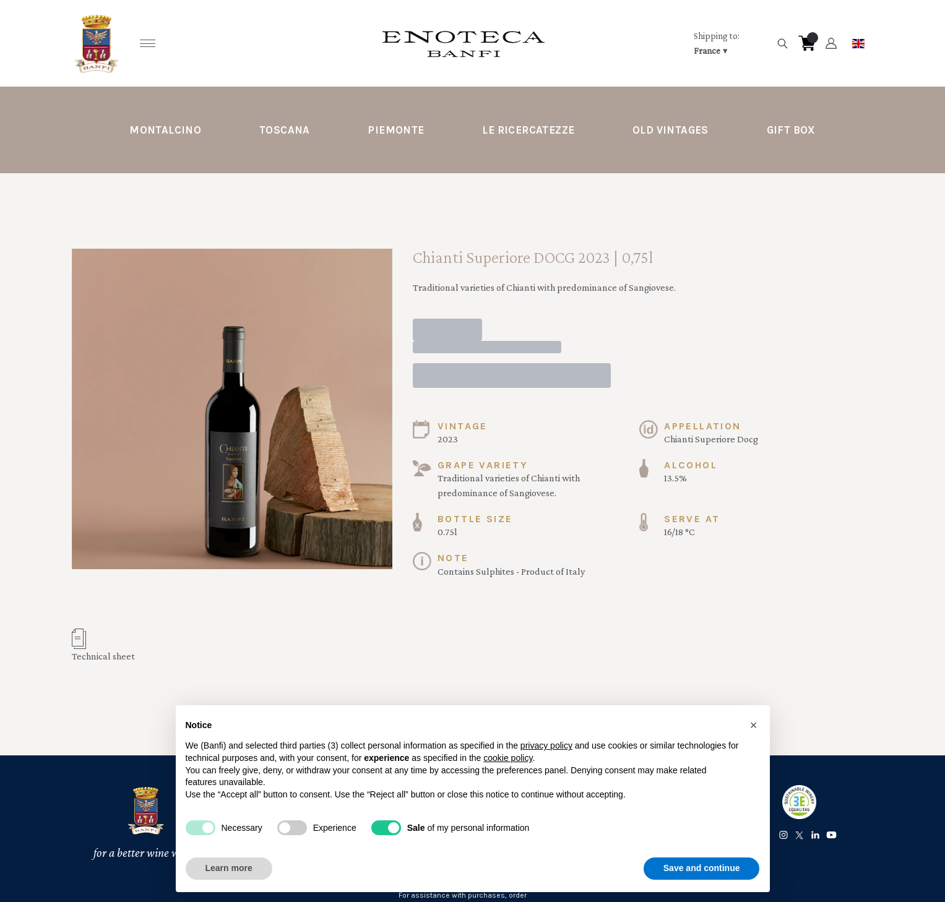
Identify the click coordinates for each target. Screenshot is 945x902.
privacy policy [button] (546, 745)
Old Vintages (670, 130)
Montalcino (165, 130)
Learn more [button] (228, 868)
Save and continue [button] (701, 868)
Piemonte (396, 130)
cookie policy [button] (507, 758)
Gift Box (791, 130)
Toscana (284, 130)
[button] (754, 725)
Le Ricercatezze (528, 130)
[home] (463, 43)
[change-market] (730, 43)
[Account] (831, 43)
